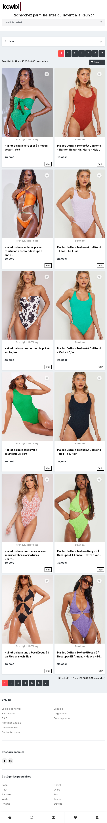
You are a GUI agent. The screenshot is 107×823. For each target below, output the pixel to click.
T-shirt (57, 785)
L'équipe (58, 708)
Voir (48, 164)
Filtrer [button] (53, 41)
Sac (56, 794)
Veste (5, 799)
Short (57, 789)
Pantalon (7, 794)
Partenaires (8, 713)
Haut (4, 789)
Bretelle (58, 803)
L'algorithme (60, 713)
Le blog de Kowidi (11, 708)
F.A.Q (4, 718)
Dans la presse (62, 718)
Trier (96, 62)
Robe (5, 785)
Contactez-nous (11, 732)
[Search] (53, 22)
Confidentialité (10, 727)
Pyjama (6, 803)
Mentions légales (11, 723)
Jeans (57, 799)
